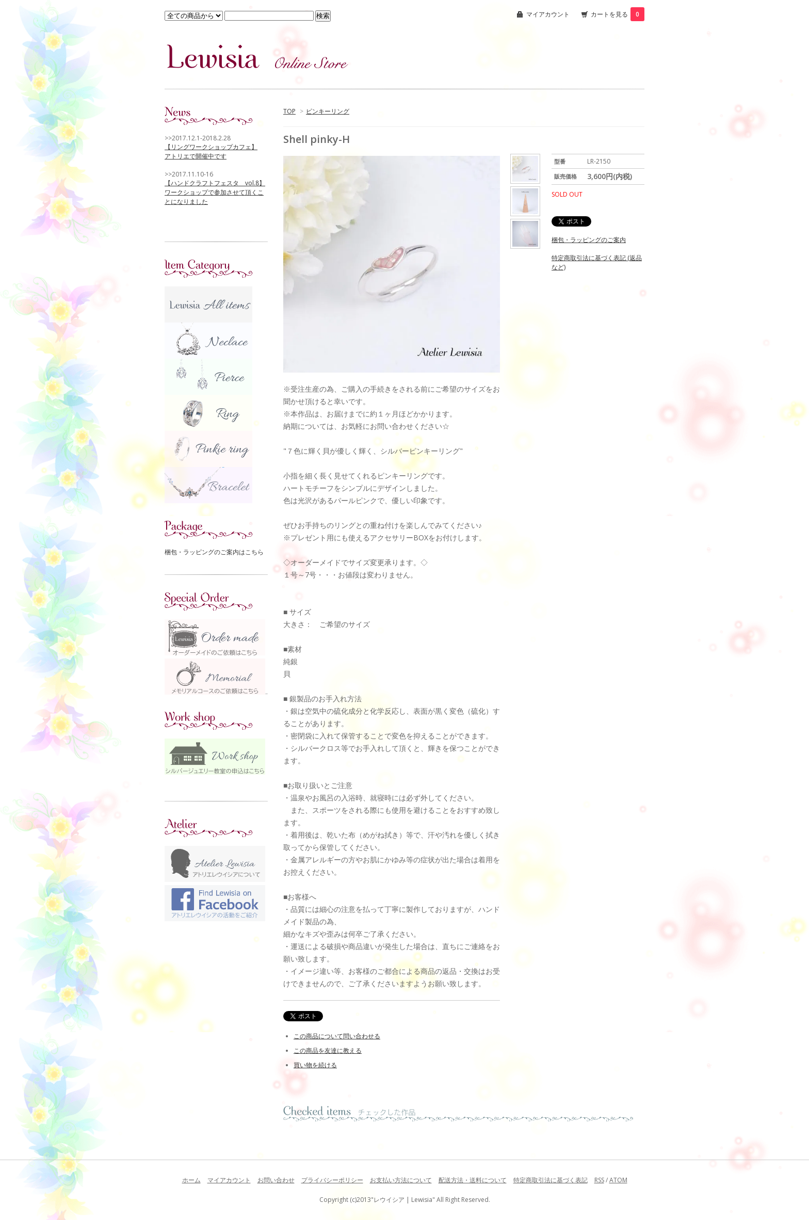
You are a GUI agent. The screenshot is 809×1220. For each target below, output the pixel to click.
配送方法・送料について (473, 1180)
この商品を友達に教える (328, 1050)
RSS (599, 1180)
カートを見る (617, 14)
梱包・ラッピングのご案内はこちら (214, 552)
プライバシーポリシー (332, 1180)
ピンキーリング (327, 111)
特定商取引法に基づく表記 (550, 1180)
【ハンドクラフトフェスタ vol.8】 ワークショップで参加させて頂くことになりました (215, 192)
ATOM (618, 1180)
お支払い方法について (401, 1180)
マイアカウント (548, 14)
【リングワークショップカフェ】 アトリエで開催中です (211, 151)
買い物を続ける (315, 1065)
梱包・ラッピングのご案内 (589, 239)
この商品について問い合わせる (337, 1036)
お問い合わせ (276, 1180)
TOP (289, 111)
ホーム (191, 1180)
